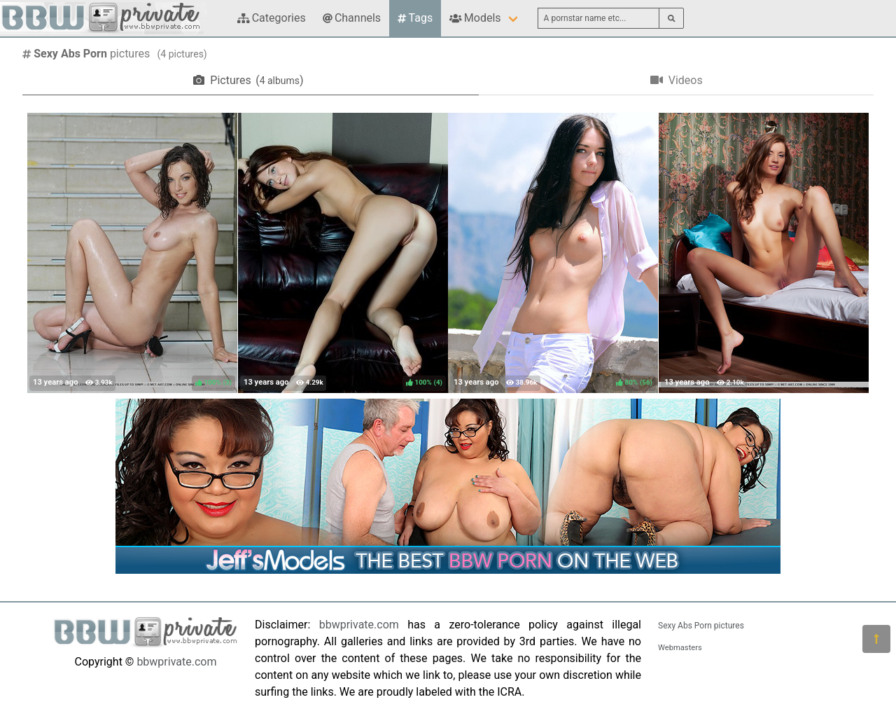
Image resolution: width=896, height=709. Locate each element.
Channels (352, 18)
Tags (415, 18)
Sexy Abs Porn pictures (701, 626)
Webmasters (680, 647)
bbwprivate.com (176, 661)
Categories (271, 18)
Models (474, 18)
